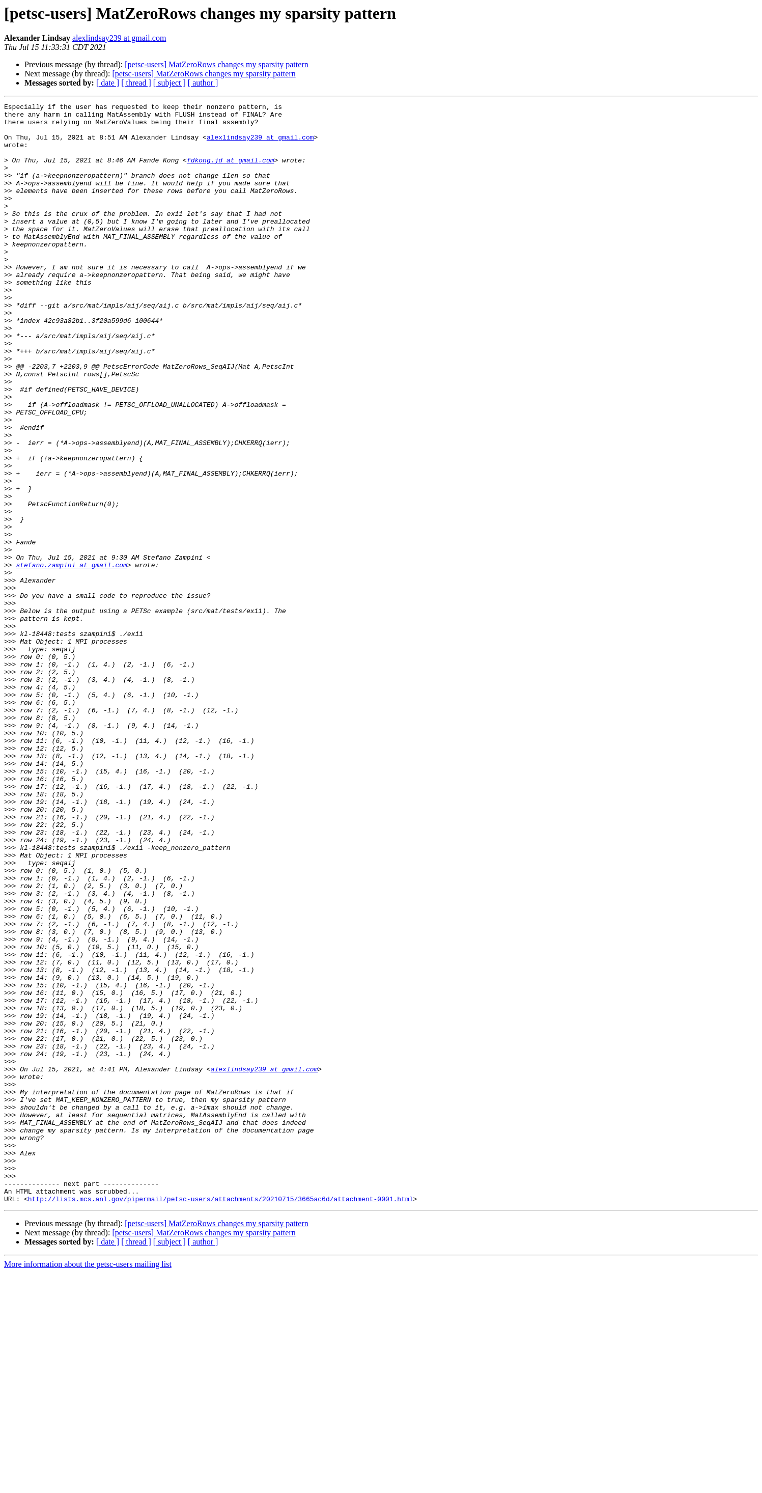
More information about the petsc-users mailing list (88, 1484)
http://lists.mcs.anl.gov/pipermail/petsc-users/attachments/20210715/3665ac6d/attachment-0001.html (220, 1418)
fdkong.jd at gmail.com (230, 172)
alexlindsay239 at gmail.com (119, 38)
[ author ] (203, 82)
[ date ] (107, 82)
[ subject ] (169, 82)
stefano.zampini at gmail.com (71, 657)
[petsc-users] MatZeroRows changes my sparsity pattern (216, 64)
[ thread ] (136, 82)
